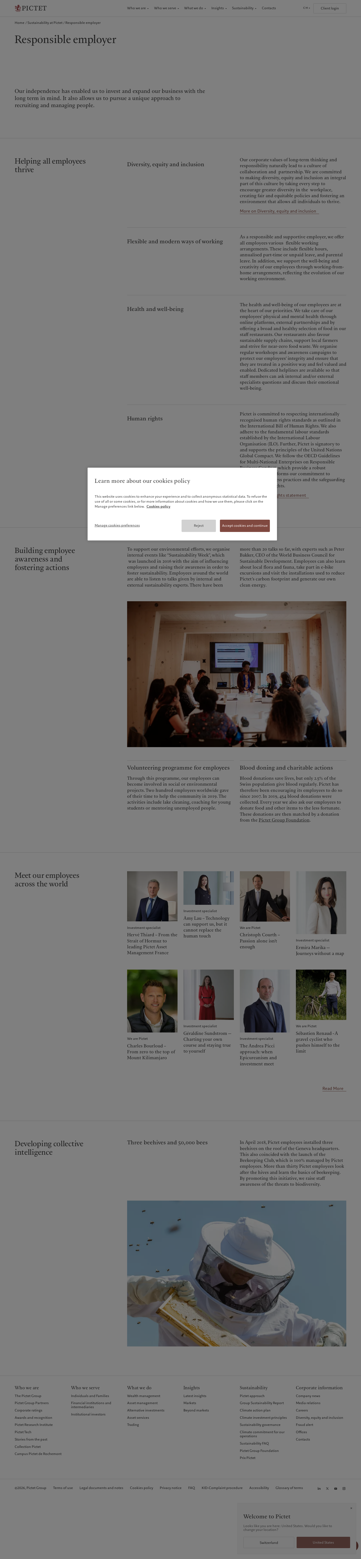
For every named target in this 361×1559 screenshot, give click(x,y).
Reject (199, 525)
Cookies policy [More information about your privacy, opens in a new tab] (158, 506)
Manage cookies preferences (117, 525)
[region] (182, 504)
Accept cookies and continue (245, 525)
